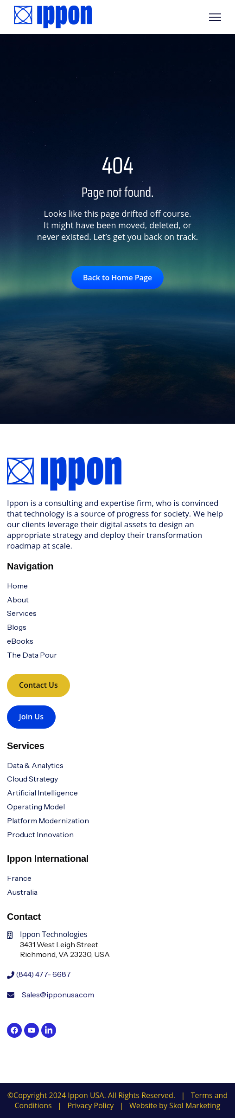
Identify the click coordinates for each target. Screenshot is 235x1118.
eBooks (20, 641)
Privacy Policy (90, 1105)
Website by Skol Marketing (174, 1105)
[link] (53, 16)
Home (17, 585)
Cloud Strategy (32, 778)
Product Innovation (40, 834)
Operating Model (36, 806)
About (18, 599)
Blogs (16, 627)
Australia (22, 892)
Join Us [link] (31, 716)
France (19, 878)
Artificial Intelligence (42, 792)
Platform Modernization (48, 820)
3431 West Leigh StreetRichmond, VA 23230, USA (65, 949)
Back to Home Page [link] (117, 277)
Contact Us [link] (38, 685)
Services (22, 613)
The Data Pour (32, 654)
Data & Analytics (35, 765)
